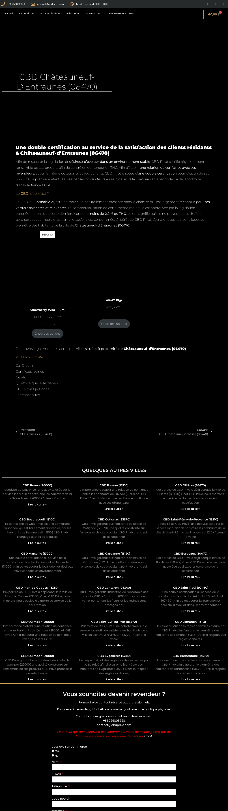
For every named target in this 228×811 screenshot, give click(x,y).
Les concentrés (28, 395)
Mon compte (92, 13)
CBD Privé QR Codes (32, 389)
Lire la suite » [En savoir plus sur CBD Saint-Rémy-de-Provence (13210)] (190, 543)
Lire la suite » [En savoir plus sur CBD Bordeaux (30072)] (190, 577)
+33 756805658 (114, 721)
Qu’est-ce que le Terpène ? (37, 383)
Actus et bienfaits (50, 13)
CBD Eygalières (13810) (114, 656)
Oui (57, 751)
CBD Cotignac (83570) (114, 519)
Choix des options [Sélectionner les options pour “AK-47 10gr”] (114, 324)
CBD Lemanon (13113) (190, 621)
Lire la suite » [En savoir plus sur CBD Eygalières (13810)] (114, 679)
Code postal (61, 799)
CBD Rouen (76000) (37, 485)
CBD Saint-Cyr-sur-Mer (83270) (114, 621)
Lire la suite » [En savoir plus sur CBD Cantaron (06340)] (114, 611)
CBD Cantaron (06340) (114, 587)
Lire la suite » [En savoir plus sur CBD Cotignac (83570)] (114, 543)
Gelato (21, 377)
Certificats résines (30, 372)
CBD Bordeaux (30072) (191, 553)
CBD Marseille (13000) (37, 553)
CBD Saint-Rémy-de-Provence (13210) (190, 519)
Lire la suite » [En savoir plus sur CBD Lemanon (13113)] (190, 645)
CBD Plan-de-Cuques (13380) (37, 587)
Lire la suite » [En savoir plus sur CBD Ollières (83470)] (190, 509)
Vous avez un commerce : (70, 747)
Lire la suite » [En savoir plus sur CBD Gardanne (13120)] (114, 577)
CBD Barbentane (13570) (191, 656)
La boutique (26, 13)
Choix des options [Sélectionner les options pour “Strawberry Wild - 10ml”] (47, 333)
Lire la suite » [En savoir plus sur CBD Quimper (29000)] (37, 645)
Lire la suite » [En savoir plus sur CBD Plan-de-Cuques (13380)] (37, 611)
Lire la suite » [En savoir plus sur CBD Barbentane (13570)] (190, 679)
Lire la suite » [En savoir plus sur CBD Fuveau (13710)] (114, 509)
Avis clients (72, 13)
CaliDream (24, 366)
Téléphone (60, 786)
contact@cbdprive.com (114, 725)
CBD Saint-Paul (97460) (190, 587)
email (148, 736)
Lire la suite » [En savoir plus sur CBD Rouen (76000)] (37, 504)
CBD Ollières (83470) (190, 485)
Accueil (8, 13)
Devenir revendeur (120, 13)
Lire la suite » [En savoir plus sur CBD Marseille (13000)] (37, 577)
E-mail (57, 774)
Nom (55, 762)
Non (57, 756)
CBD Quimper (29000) (37, 621)
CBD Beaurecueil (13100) (37, 519)
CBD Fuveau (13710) (114, 485)
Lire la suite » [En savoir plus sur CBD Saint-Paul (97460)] (190, 611)
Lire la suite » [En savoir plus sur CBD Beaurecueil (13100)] (37, 543)
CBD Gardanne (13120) (114, 553)
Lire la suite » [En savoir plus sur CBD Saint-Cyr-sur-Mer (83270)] (114, 645)
